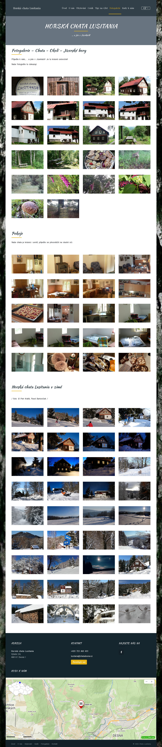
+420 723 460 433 (79, 651)
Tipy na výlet (101, 8)
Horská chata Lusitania (27, 8)
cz (145, 8)
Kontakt (54, 744)
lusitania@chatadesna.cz (82, 656)
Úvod (64, 8)
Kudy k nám (128, 8)
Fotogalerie (115, 8)
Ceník (90, 8)
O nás (71, 8)
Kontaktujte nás (79, 662)
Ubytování (81, 8)
